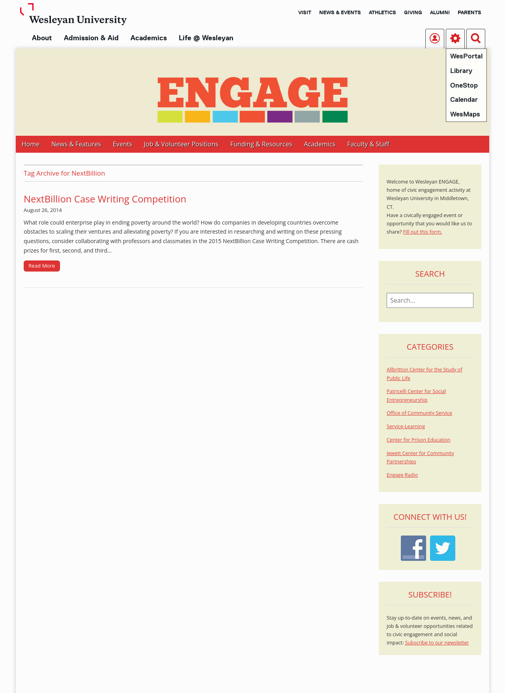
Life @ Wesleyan (206, 38)
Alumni (440, 12)
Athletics (382, 12)
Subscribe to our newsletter (437, 642)
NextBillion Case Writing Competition (105, 198)
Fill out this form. (422, 232)
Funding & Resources (261, 144)
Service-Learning (406, 426)
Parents (469, 12)
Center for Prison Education (419, 439)
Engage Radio (402, 475)
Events (122, 144)
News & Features (76, 144)
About (42, 38)
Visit (304, 12)
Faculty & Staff (368, 144)
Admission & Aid (91, 38)
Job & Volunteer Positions (181, 144)
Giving (413, 12)
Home (30, 144)
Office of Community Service (419, 413)
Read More (41, 265)
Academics (149, 38)
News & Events (340, 12)
